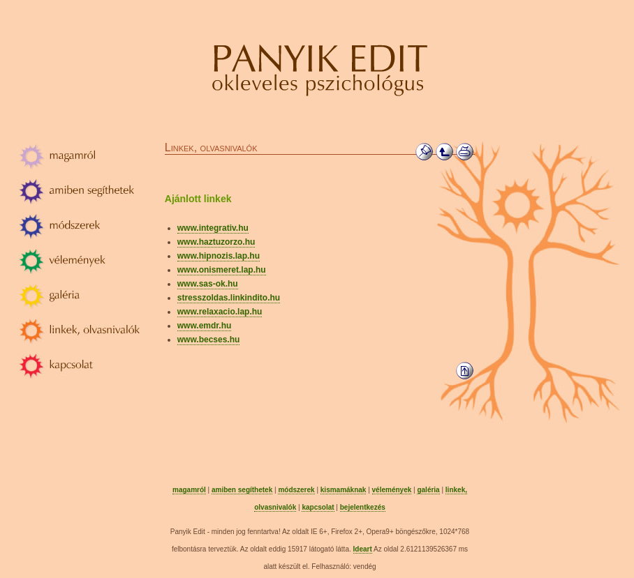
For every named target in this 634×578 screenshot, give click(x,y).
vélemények (392, 490)
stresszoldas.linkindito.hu (228, 298)
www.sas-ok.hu (207, 284)
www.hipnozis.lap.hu (218, 256)
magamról (189, 490)
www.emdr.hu (204, 325)
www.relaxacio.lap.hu (220, 312)
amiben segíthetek (242, 490)
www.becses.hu (208, 339)
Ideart (362, 549)
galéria (428, 490)
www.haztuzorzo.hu (216, 242)
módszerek (296, 490)
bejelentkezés (362, 507)
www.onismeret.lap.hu (221, 270)
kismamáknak (343, 490)
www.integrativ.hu (213, 228)
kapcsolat (318, 507)
